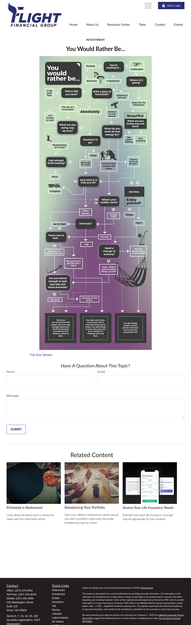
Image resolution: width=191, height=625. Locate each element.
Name (11, 371)
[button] (73, 24)
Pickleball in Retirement (25, 508)
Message (13, 395)
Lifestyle (57, 613)
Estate (56, 597)
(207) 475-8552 (24, 590)
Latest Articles (60, 617)
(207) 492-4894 (25, 598)
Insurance (57, 601)
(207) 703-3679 (27, 594)
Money (56, 609)
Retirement (58, 590)
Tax (54, 605)
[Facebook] (148, 5)
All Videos (58, 621)
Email (101, 371)
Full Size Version (41, 354)
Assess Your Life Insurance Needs (148, 508)
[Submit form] (16, 429)
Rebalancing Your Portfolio (85, 507)
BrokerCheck (147, 588)
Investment (58, 594)
